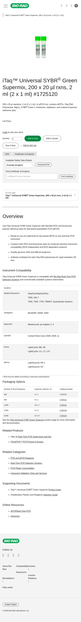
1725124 (63, 410)
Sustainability (22, 566)
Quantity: (6, 138)
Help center (8, 587)
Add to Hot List (29, 145)
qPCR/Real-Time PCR (21, 511)
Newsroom (21, 572)
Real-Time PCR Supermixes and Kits (34, 437)
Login (5, 132)
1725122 (63, 405)
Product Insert (54, 490)
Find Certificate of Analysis (18, 171)
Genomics (15, 516)
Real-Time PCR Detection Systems (26, 463)
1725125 (63, 416)
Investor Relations (32, 576)
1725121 (63, 400)
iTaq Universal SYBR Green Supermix (27, 420)
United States (11, 604)
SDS (7, 154)
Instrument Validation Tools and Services (29, 473)
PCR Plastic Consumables (22, 468)
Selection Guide (50, 495)
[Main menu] (6, 5)
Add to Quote (52, 138)
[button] (3, 15)
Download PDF (44, 165)
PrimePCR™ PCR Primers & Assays (27, 442)
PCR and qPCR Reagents (22, 458)
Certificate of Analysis (24, 154)
